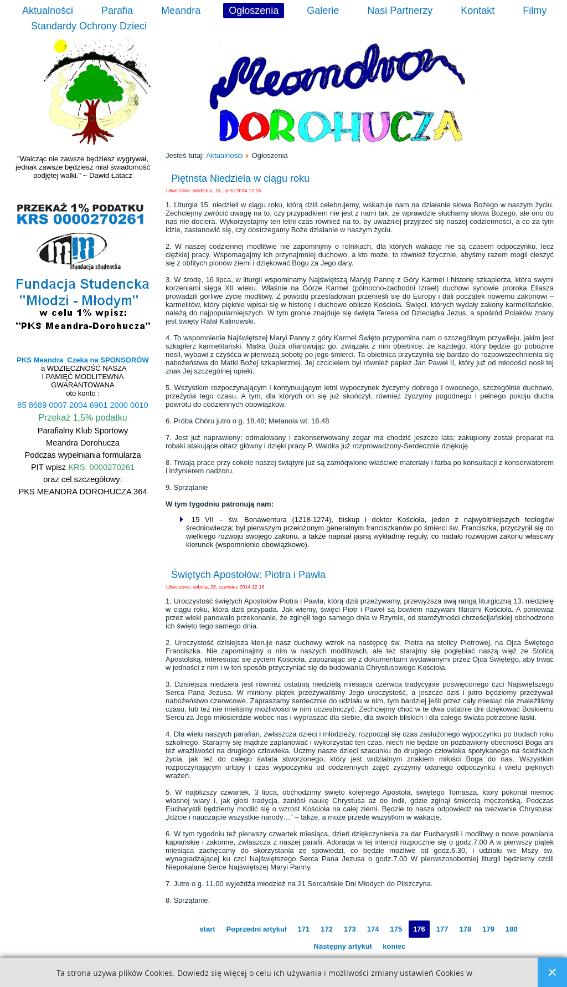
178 (466, 929)
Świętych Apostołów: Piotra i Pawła (248, 574)
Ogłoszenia (254, 10)
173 (350, 929)
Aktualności (47, 10)
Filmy (535, 10)
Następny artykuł (343, 946)
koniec (394, 946)
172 (327, 929)
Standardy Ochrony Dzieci (89, 26)
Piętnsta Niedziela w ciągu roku (240, 178)
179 (488, 929)
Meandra (180, 10)
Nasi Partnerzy (399, 10)
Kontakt (477, 10)
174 (373, 929)
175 (396, 929)
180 (512, 929)
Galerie (323, 10)
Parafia (117, 10)
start (207, 929)
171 (304, 929)
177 (442, 929)
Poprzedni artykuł (256, 929)
